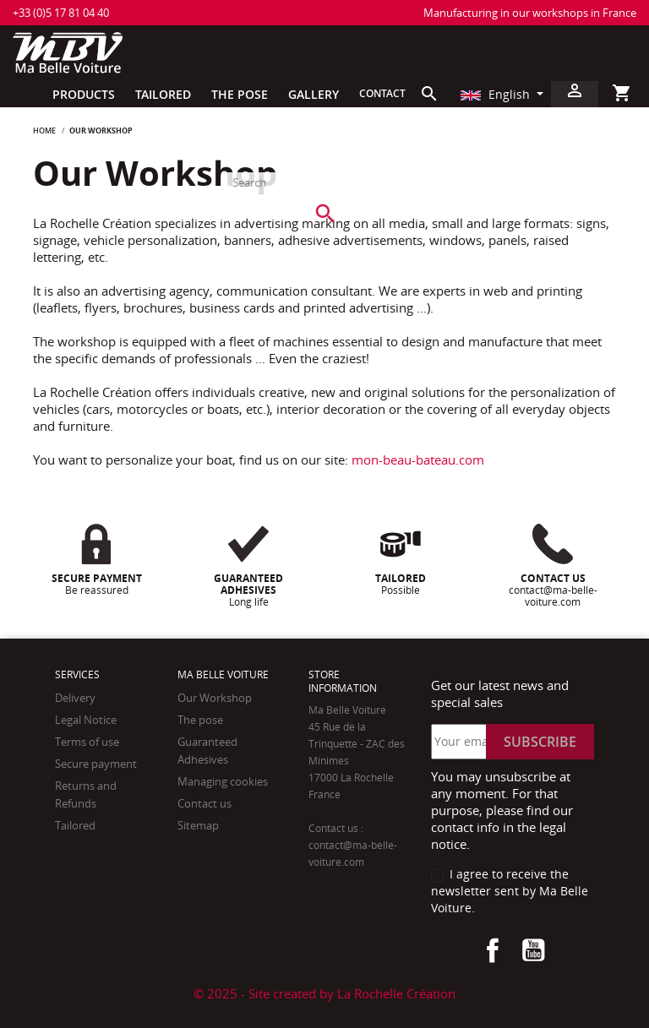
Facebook (493, 950)
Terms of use (87, 741)
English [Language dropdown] (497, 94)
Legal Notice (86, 719)
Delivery (75, 697)
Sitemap (198, 825)
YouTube (533, 950)
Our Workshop (214, 697)
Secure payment (96, 763)
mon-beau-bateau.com (418, 459)
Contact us (204, 803)
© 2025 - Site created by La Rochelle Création (324, 993)
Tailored (75, 825)
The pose (200, 719)
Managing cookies (222, 781)
